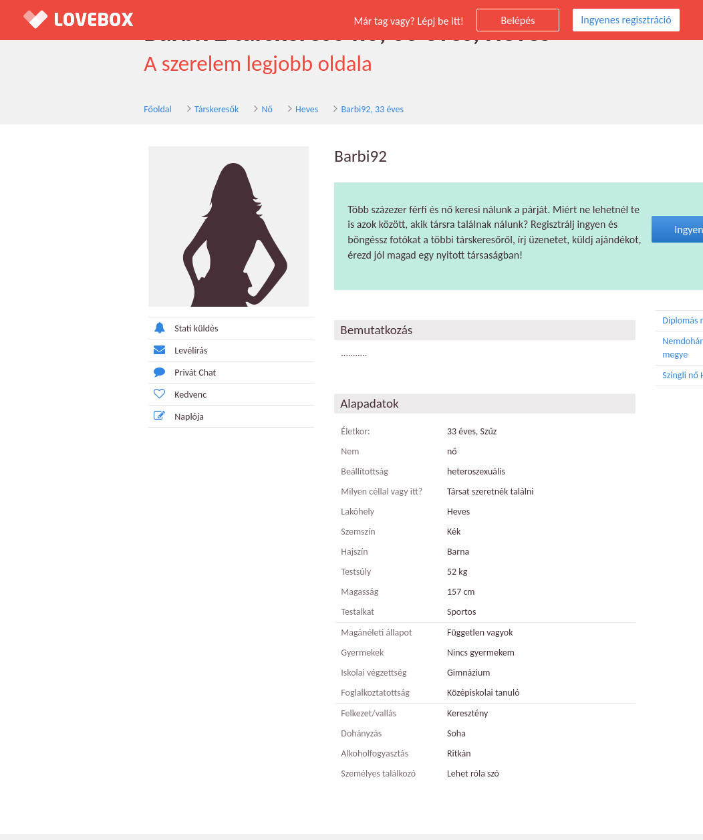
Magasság (254, 597)
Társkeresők (116, 112)
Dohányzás (256, 739)
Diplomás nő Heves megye (626, 326)
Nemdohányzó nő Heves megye (626, 353)
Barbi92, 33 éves (272, 112)
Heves (206, 112)
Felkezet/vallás (263, 719)
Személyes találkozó (273, 779)
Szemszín (253, 537)
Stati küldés (78, 333)
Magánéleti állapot (271, 638)
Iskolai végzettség (268, 678)
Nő (166, 112)
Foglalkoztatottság (270, 698)
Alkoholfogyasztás (269, 759)
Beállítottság (259, 477)
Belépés (518, 20)
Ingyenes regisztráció (626, 19)
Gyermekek (257, 658)
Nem (245, 457)
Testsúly (251, 577)
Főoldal (57, 112)
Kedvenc (72, 400)
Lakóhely (252, 517)
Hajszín (249, 557)
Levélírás (72, 355)
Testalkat (252, 617)
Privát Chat (77, 378)
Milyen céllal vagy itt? (276, 497)
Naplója (71, 422)
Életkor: (250, 437)
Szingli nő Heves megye (626, 381)
